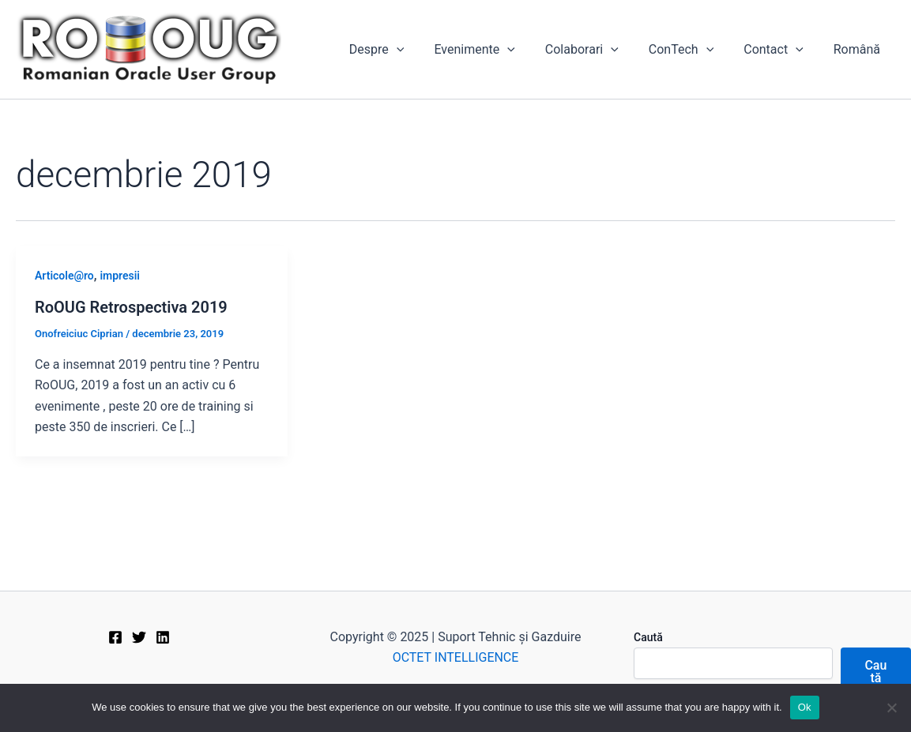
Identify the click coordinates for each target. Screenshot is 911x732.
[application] (423, 49)
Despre (403, 49)
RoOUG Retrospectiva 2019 (131, 307)
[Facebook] (115, 637)
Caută (648, 637)
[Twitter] (139, 637)
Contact (781, 49)
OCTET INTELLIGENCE (456, 657)
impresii (120, 275)
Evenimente (495, 49)
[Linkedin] (163, 637)
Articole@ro (64, 275)
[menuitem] (859, 49)
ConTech (693, 49)
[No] (891, 707)
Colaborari (598, 49)
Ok (804, 707)
